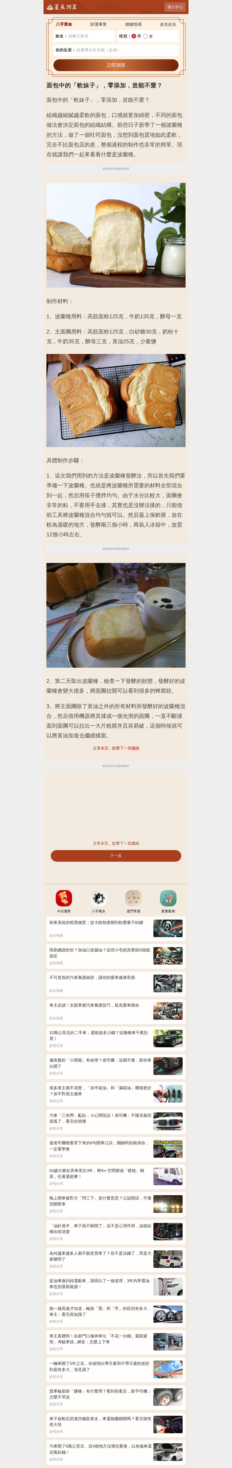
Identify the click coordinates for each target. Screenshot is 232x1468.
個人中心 (175, 7)
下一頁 (116, 856)
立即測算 (116, 65)
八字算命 (64, 24)
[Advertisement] (116, 805)
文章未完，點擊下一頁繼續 (116, 843)
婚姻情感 (133, 24)
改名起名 (168, 24)
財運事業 (98, 24)
